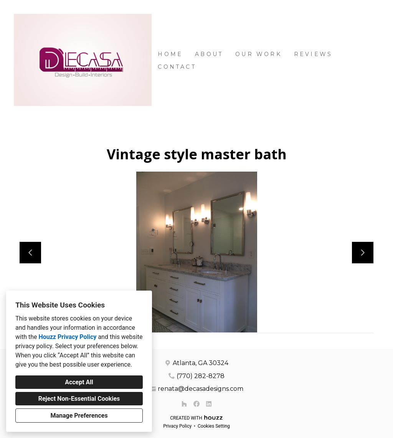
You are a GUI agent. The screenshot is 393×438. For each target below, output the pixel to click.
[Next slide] (362, 252)
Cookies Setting (214, 426)
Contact (177, 66)
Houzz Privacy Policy (67, 336)
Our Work (258, 54)
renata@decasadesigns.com (200, 388)
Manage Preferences (78, 415)
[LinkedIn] (209, 404)
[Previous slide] (30, 252)
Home (170, 54)
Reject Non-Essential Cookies (79, 398)
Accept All (79, 382)
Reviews (313, 54)
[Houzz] (184, 404)
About (209, 54)
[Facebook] (196, 404)
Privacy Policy (177, 426)
